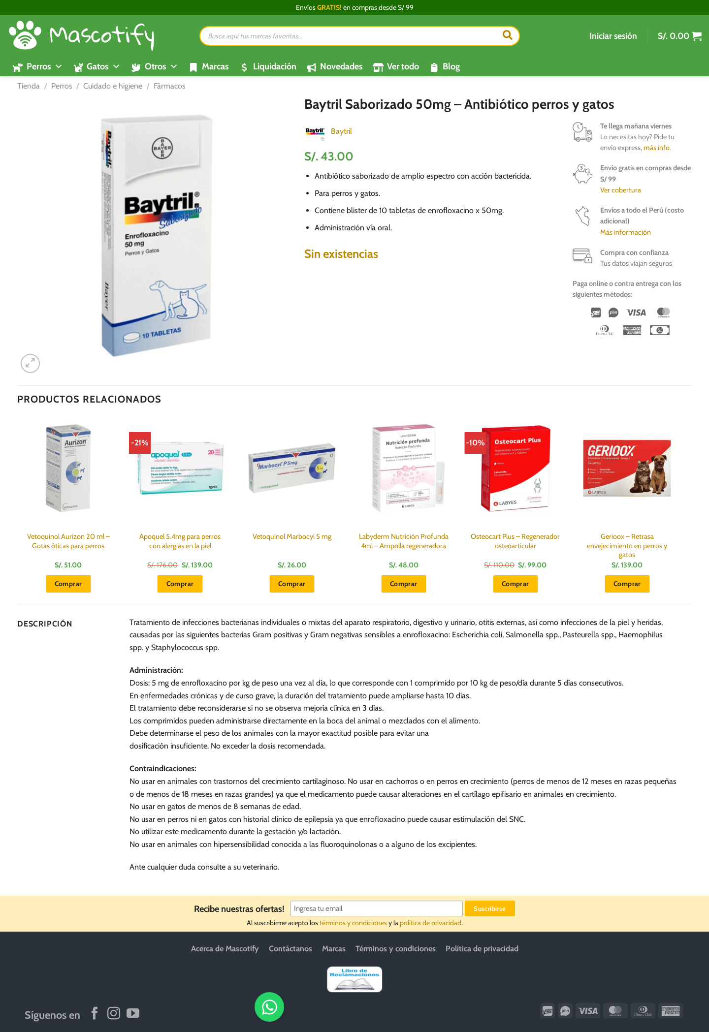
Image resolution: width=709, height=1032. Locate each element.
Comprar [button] (68, 584)
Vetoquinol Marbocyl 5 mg (292, 536)
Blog (451, 66)
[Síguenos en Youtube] (133, 1014)
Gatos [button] (104, 66)
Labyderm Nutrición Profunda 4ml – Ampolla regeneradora (404, 541)
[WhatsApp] (668, 1006)
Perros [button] (45, 66)
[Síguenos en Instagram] (113, 1014)
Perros (61, 86)
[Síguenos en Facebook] (94, 1014)
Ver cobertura (620, 190)
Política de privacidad (482, 948)
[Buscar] (507, 36)
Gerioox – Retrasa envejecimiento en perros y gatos (627, 545)
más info (657, 147)
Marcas (215, 66)
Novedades (341, 66)
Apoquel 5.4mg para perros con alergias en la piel (180, 541)
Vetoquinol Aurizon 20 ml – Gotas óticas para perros (68, 541)
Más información (625, 232)
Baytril (341, 131)
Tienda (28, 86)
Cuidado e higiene (112, 86)
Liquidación (274, 66)
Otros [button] (161, 66)
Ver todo (403, 66)
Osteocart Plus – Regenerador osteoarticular (515, 541)
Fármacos (170, 86)
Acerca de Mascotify (225, 948)
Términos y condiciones (395, 948)
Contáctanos (290, 948)
